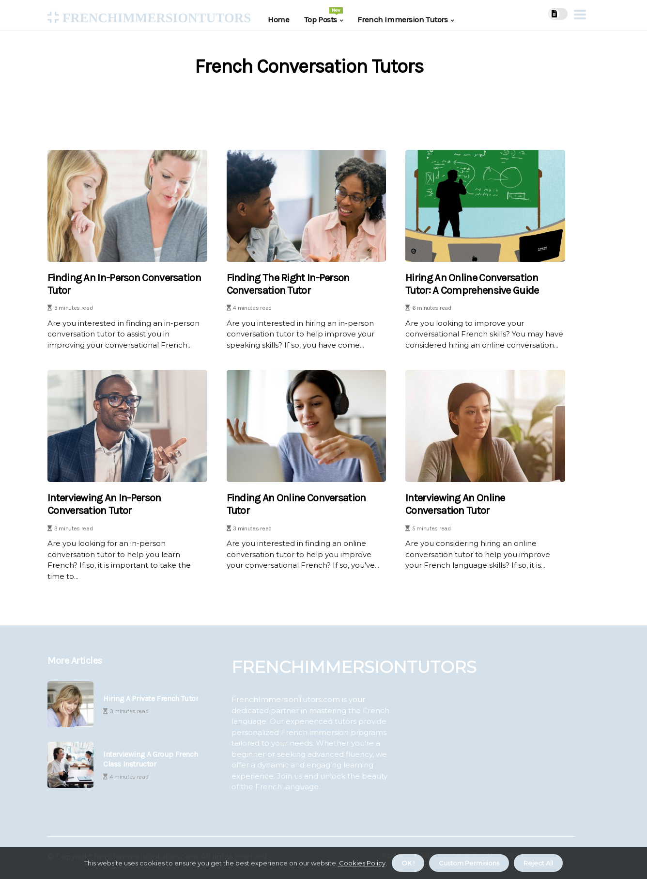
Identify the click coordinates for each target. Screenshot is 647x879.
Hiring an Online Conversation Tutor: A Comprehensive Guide (472, 284)
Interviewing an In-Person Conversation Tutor (104, 504)
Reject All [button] (538, 863)
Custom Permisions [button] (469, 863)
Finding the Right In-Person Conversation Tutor (288, 284)
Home (278, 19)
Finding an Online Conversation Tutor (296, 504)
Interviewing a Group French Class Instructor (150, 759)
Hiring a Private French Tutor (150, 698)
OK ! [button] (408, 863)
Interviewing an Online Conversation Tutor (455, 504)
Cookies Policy (361, 863)
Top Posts (323, 15)
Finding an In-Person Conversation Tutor (124, 284)
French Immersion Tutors (402, 19)
